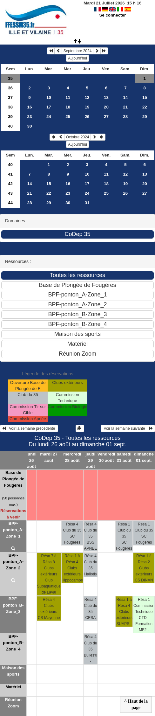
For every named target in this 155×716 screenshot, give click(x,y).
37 (10, 97)
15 (144, 97)
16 (29, 107)
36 (10, 88)
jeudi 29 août (90, 460)
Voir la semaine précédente (29, 428)
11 (67, 97)
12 (87, 97)
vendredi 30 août (106, 457)
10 (48, 97)
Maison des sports (13, 671)
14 (125, 97)
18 (67, 107)
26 (87, 116)
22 (144, 107)
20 (106, 107)
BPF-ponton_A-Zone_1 (13, 530)
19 (87, 107)
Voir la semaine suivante (128, 428)
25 (67, 116)
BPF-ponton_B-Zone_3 (13, 605)
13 (106, 97)
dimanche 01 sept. (144, 457)
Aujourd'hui (77, 58)
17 (48, 107)
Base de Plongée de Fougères (13, 479)
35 (10, 78)
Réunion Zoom (13, 702)
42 (10, 183)
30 (29, 126)
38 (10, 107)
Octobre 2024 (77, 137)
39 (10, 116)
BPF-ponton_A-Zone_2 (13, 561)
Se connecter (112, 15)
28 (125, 116)
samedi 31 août (124, 457)
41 (10, 174)
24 (48, 116)
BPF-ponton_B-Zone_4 (13, 642)
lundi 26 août (31, 460)
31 (87, 202)
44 (10, 202)
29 (144, 116)
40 (10, 126)
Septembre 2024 (78, 51)
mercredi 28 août (72, 457)
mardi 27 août (48, 457)
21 (125, 107)
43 (10, 193)
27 (106, 116)
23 (29, 116)
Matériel (13, 687)
